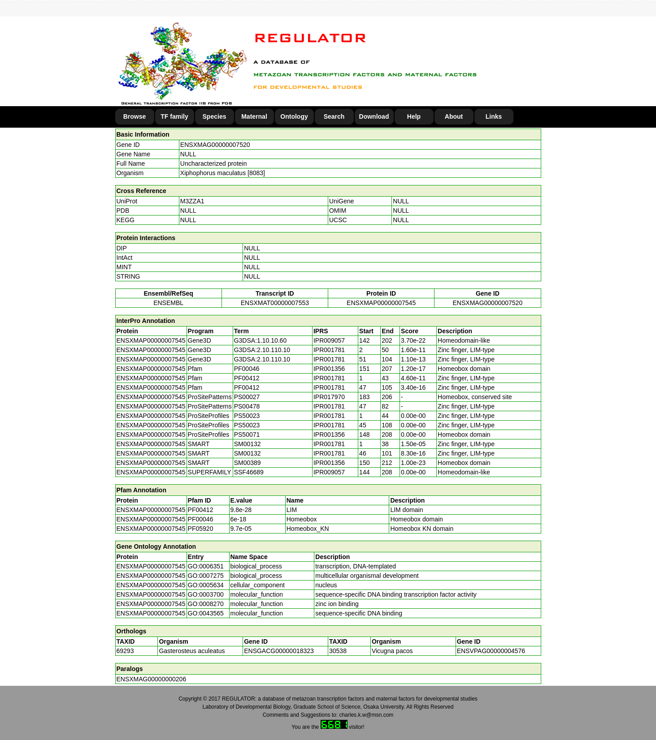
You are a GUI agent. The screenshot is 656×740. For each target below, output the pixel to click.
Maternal (254, 116)
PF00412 (200, 509)
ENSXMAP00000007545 (381, 302)
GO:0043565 (206, 613)
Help (414, 116)
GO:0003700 (206, 594)
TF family (174, 116)
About (454, 116)
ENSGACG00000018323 (279, 650)
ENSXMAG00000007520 (215, 144)
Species (214, 116)
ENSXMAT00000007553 (275, 302)
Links (494, 116)
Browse (134, 116)
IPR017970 (329, 396)
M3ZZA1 (192, 201)
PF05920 (200, 528)
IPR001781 (329, 349)
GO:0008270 (206, 603)
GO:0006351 (206, 566)
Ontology (294, 116)
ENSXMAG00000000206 (152, 679)
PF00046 (200, 519)
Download (374, 116)
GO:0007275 (206, 575)
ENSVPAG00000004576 (491, 650)
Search (334, 116)
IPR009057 (329, 340)
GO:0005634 (206, 585)
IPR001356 (329, 368)
